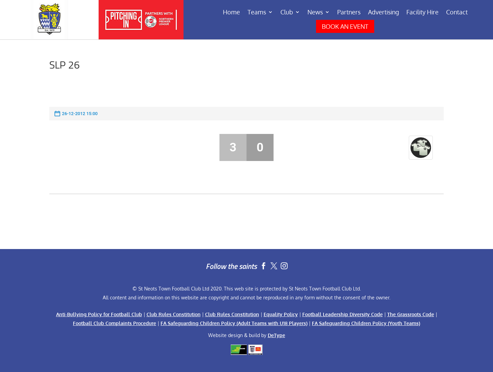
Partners (349, 13)
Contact (457, 13)
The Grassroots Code (410, 314)
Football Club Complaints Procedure (114, 323)
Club (286, 13)
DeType (276, 335)
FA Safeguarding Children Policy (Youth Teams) (366, 323)
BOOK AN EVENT (345, 26)
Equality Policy (281, 314)
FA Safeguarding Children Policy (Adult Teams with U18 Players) (234, 323)
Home (231, 13)
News (315, 13)
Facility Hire (422, 13)
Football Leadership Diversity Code (342, 314)
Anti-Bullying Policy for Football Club (99, 314)
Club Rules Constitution (174, 314)
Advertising (383, 13)
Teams (257, 13)
